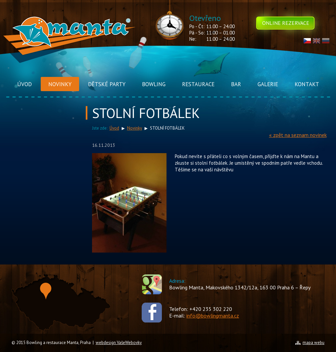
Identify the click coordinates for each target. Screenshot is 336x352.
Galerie (268, 84)
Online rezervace (285, 23)
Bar (236, 84)
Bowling (154, 84)
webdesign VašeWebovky (119, 342)
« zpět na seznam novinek (298, 135)
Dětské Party (106, 84)
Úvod (24, 84)
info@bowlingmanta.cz (212, 315)
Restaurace (198, 84)
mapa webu (313, 342)
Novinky (60, 84)
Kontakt (307, 84)
